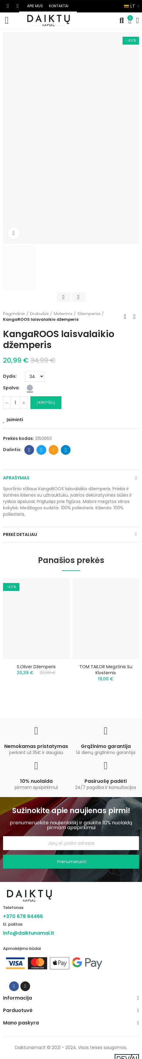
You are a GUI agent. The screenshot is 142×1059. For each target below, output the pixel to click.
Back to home (127, 316)
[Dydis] (34, 376)
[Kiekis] (15, 402)
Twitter (41, 450)
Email (54, 450)
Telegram (66, 450)
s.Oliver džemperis (36, 667)
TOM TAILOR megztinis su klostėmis (105, 670)
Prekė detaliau (20, 534)
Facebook (29, 450)
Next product (134, 316)
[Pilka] (30, 388)
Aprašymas (16, 478)
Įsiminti (15, 420)
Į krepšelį (46, 402)
